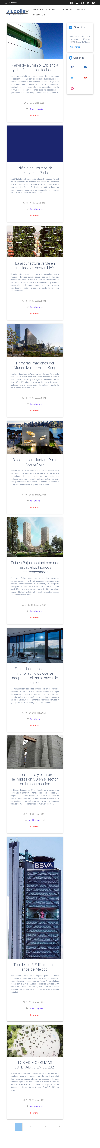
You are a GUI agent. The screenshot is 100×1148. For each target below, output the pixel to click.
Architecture (36, 209)
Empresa (37, 9)
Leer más (35, 115)
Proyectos (67, 9)
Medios (80, 9)
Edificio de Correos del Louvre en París (35, 170)
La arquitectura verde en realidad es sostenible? (35, 265)
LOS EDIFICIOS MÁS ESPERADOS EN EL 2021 (35, 1064)
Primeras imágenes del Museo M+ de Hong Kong (35, 365)
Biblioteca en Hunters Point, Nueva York (35, 462)
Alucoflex (51, 9)
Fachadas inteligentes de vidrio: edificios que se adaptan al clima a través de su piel (35, 676)
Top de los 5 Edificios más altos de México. (35, 967)
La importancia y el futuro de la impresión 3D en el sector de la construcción (35, 779)
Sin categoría (36, 109)
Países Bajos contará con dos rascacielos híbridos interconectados (35, 567)
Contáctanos (39, 15)
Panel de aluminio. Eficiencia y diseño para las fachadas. (35, 67)
